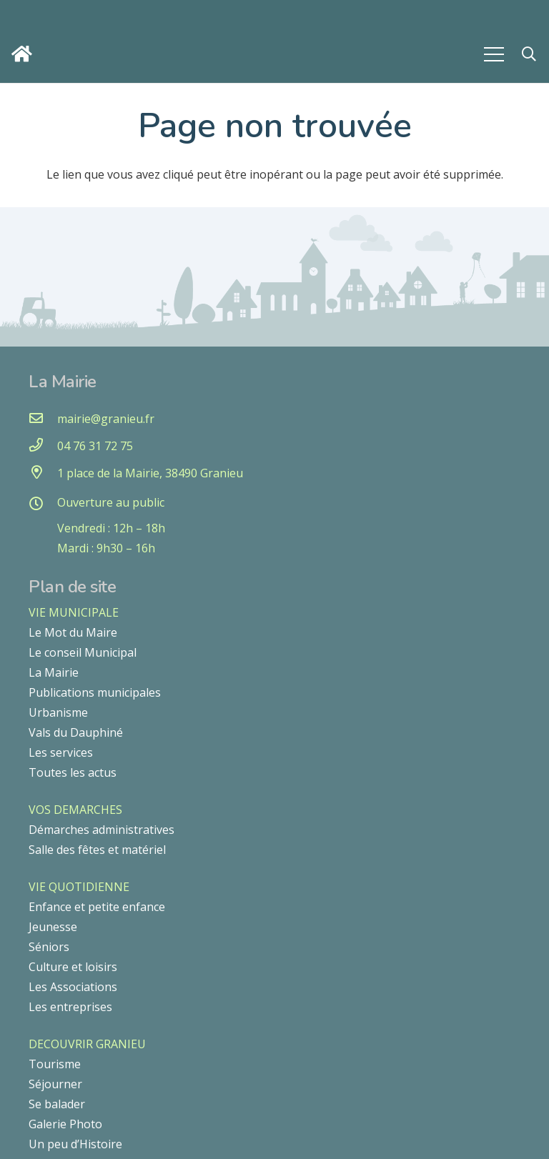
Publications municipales (95, 692)
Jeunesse (53, 927)
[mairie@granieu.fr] (43, 419)
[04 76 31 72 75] (43, 446)
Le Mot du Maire (73, 632)
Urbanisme (58, 712)
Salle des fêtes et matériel (97, 849)
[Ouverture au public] (43, 504)
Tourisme (55, 1064)
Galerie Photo (65, 1124)
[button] (529, 55)
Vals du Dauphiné (76, 732)
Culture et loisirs (73, 967)
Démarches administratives (101, 829)
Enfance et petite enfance (97, 907)
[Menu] (494, 54)
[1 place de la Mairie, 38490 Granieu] (43, 473)
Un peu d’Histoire (75, 1144)
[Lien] (25, 53)
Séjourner (55, 1084)
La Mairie (54, 672)
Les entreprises (70, 1007)
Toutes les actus (73, 772)
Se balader (57, 1104)
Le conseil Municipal (83, 652)
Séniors (49, 947)
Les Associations (73, 987)
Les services (61, 752)
